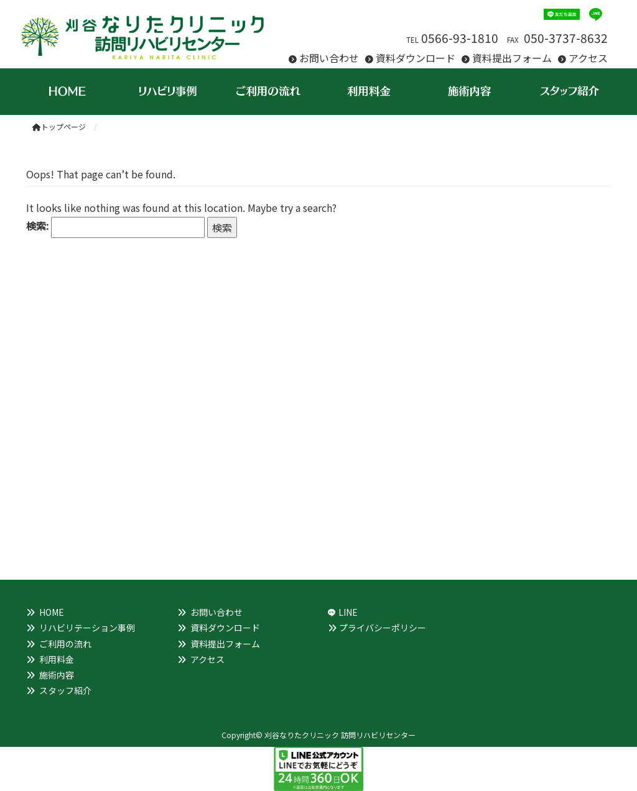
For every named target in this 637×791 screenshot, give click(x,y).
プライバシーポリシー (382, 627)
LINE (348, 612)
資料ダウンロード (415, 57)
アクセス (588, 57)
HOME (51, 612)
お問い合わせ (329, 57)
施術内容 (56, 675)
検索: (37, 225)
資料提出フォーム (512, 57)
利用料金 (56, 659)
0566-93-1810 (459, 38)
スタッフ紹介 (65, 690)
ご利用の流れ (65, 644)
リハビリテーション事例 (87, 627)
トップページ (59, 126)
